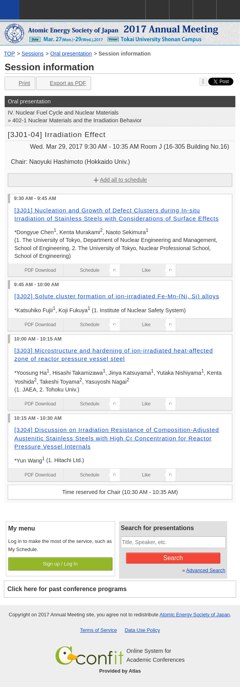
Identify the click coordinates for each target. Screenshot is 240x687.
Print (19, 83)
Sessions (33, 53)
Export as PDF (63, 83)
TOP (9, 53)
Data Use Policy (142, 630)
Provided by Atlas (120, 671)
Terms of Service (98, 630)
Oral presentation (71, 53)
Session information (124, 53)
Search (173, 558)
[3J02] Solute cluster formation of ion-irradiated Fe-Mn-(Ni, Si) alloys (116, 296)
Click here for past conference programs (67, 589)
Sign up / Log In (60, 564)
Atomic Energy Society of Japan (195, 614)
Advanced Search (205, 570)
